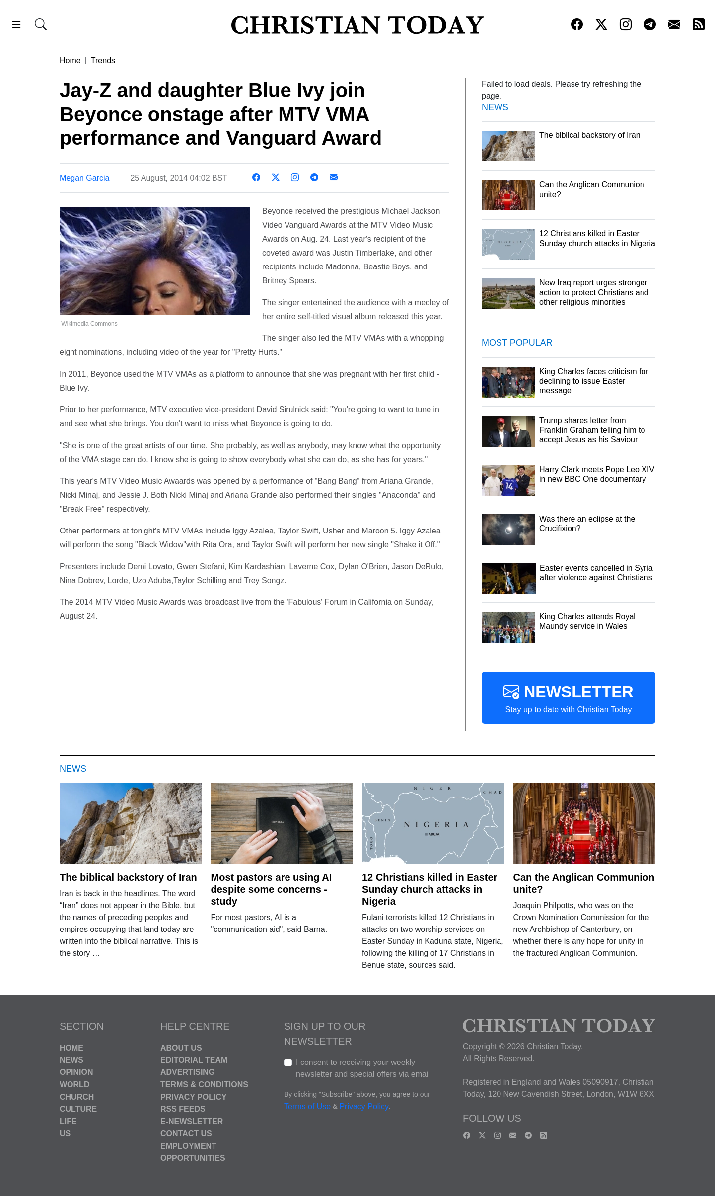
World (74, 1084)
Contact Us (186, 1134)
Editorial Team (193, 1060)
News (71, 1060)
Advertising (187, 1072)
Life (68, 1121)
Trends (103, 60)
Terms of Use (307, 1106)
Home (70, 60)
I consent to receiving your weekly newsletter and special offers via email (363, 1068)
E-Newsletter (191, 1121)
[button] (16, 26)
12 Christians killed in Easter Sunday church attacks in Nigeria (429, 889)
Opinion (76, 1072)
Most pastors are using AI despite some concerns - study (271, 889)
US (65, 1134)
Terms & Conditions (204, 1084)
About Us (181, 1047)
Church (77, 1096)
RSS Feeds (183, 1109)
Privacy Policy (193, 1096)
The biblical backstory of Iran (128, 877)
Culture (78, 1109)
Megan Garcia (85, 178)
